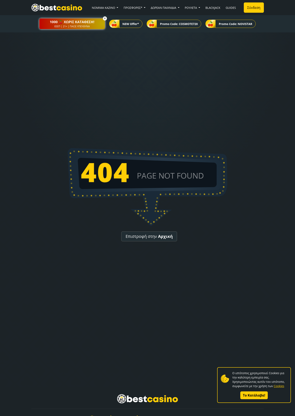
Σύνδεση (253, 7)
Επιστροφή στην (149, 236)
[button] (72, 23)
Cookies (279, 386)
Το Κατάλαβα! (254, 395)
